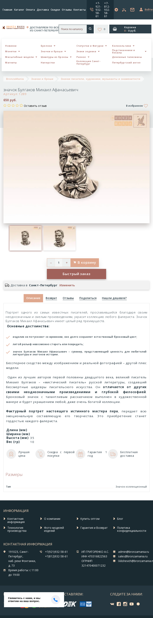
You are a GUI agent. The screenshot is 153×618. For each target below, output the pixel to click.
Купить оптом (90, 519)
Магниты (11, 62)
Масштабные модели (19, 56)
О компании (52, 519)
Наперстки (48, 62)
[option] (25, 238)
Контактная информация (16, 520)
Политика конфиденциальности (131, 529)
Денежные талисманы (127, 56)
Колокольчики (121, 45)
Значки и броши (51, 51)
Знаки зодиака (86, 51)
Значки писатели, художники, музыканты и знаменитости (100, 78)
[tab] (51, 298)
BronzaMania (15, 78)
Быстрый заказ (76, 273)
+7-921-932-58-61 (98, 9)
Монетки (11, 51)
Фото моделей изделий (54, 529)
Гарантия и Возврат (94, 528)
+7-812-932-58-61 (107, 9)
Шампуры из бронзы (54, 56)
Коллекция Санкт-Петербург (88, 62)
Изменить (67, 285)
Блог (120, 519)
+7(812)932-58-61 (56, 556)
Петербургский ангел (126, 62)
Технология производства (16, 529)
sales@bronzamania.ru (133, 556)
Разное (81, 56)
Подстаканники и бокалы (123, 51)
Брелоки (46, 45)
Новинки (11, 45)
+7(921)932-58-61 (56, 552)
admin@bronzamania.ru (133, 552)
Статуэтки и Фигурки (90, 45)
